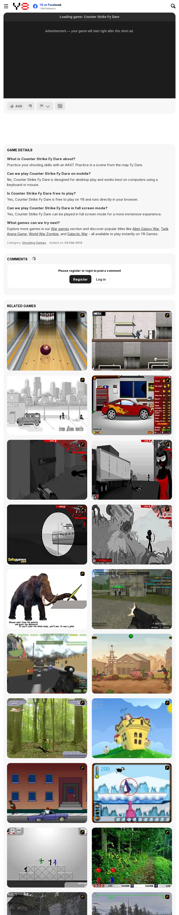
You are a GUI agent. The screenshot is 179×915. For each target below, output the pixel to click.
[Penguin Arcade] (132, 793)
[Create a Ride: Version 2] (132, 405)
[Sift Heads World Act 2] (47, 470)
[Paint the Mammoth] (47, 599)
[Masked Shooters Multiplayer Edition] (132, 599)
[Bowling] (47, 341)
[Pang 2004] (132, 857)
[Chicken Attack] (132, 728)
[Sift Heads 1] (47, 405)
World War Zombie (44, 234)
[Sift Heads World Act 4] (47, 534)
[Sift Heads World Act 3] (132, 470)
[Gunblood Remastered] (132, 664)
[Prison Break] (132, 341)
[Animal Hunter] (47, 728)
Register (80, 279)
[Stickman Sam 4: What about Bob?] (47, 857)
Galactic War (77, 234)
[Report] (44, 106)
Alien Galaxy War (145, 229)
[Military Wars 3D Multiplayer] (47, 664)
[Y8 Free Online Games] (21, 6)
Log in (101, 279)
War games (60, 229)
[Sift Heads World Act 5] (132, 534)
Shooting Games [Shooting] (34, 242)
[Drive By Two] (47, 793)
